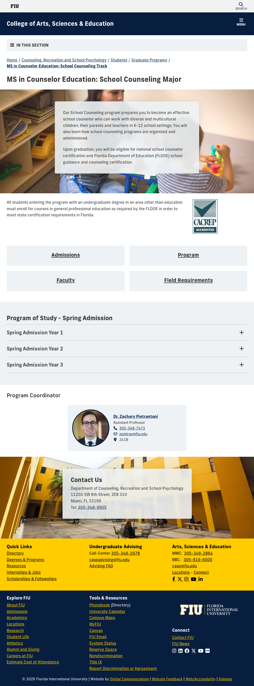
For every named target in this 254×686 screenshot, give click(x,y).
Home (12, 59)
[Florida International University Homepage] (67, 6)
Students (119, 59)
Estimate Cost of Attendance (33, 661)
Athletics (15, 643)
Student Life (18, 636)
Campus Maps (102, 617)
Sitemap (225, 679)
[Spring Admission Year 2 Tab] (127, 349)
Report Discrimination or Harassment (123, 668)
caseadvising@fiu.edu (109, 559)
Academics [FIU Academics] (17, 617)
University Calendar (107, 611)
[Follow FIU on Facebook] (188, 650)
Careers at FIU (20, 655)
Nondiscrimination (106, 655)
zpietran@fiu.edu (133, 434)
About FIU (16, 604)
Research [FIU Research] (15, 630)
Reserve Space (103, 649)
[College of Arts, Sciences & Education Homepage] (60, 24)
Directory (15, 553)
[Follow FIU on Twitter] (194, 650)
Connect (201, 572)
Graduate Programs (149, 59)
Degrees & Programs (25, 559)
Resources (16, 565)
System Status (102, 643)
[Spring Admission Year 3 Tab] (127, 365)
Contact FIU (183, 637)
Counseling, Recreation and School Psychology (64, 59)
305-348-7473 (132, 428)
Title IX (95, 661)
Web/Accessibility (201, 679)
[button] (241, 6)
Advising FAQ (101, 565)
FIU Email (97, 636)
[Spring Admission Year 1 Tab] (127, 333)
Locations (181, 572)
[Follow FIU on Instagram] (175, 650)
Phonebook (99, 604)
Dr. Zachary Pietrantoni (135, 416)
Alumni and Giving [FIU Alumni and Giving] (23, 649)
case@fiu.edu (184, 565)
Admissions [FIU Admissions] (17, 611)
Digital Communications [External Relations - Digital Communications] (129, 679)
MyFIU (95, 624)
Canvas (96, 630)
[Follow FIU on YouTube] (201, 650)
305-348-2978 (125, 553)
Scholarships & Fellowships (32, 578)
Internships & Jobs (24, 572)
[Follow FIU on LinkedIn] (181, 650)
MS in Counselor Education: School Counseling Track (57, 65)
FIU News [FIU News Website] (181, 643)
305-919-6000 (198, 559)
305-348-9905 (92, 507)
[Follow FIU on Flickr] (208, 650)
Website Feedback (167, 679)
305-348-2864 (198, 553)
